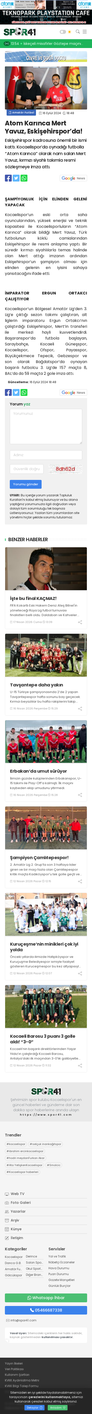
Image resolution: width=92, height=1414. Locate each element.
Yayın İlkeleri (14, 1363)
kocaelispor (16, 1144)
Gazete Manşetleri (61, 1280)
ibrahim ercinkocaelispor (25, 1151)
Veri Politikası (14, 1369)
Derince (31, 1256)
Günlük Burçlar (59, 1286)
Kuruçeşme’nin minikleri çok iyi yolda (44, 947)
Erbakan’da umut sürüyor (38, 771)
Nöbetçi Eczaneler (61, 1262)
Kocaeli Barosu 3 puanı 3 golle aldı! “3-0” (42, 1039)
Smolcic (53, 1165)
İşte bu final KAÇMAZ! (33, 598)
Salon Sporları (36, 1262)
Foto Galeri (18, 1202)
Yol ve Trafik (57, 1256)
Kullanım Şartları (17, 1375)
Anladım (58, 1408)
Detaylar (35, 1408)
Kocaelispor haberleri (22, 1172)
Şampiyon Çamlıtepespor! (39, 857)
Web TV (14, 1193)
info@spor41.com (23, 1320)
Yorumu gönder (25, 484)
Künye (13, 1229)
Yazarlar (15, 1211)
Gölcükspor (13, 1275)
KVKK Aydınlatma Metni (22, 1380)
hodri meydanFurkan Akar (26, 1158)
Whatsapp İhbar (46, 1298)
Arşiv (12, 1220)
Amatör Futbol (21, 112)
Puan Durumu (58, 1274)
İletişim (14, 1237)
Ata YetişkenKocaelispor (24, 1165)
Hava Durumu (58, 1268)
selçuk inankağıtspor (45, 1144)
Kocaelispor (14, 1257)
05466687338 (46, 1310)
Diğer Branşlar (36, 1275)
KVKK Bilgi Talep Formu (21, 1386)
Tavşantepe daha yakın (36, 685)
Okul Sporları (35, 1269)
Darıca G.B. (13, 1263)
